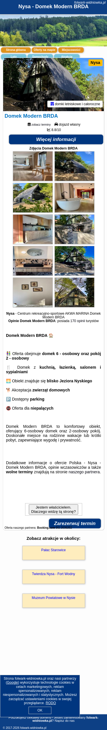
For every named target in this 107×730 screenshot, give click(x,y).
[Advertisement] (53, 669)
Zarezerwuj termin (75, 523)
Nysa (95, 62)
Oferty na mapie (44, 49)
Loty (14, 56)
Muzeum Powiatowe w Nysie (53, 598)
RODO (51, 703)
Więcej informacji (56, 139)
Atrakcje (66, 56)
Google (12, 683)
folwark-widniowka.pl (90, 3)
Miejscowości (71, 49)
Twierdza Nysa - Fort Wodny (53, 574)
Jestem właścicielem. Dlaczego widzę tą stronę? (53, 509)
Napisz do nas (64, 720)
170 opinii (77, 321)
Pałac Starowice (53, 550)
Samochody (40, 56)
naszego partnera (84, 472)
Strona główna (16, 49)
